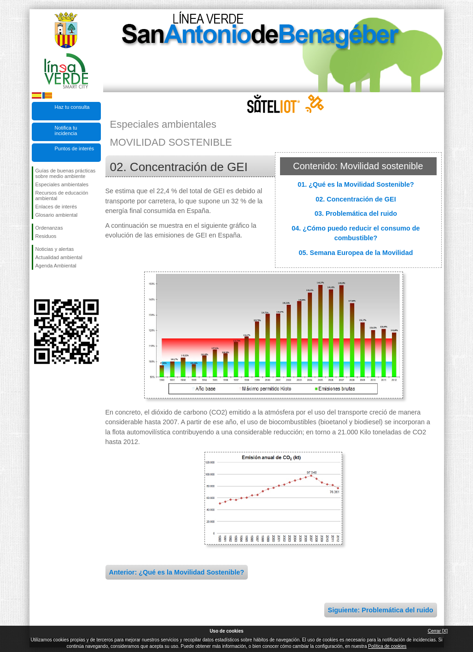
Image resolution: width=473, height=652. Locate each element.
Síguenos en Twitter (52, 284)
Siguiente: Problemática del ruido (380, 610)
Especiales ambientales (62, 184)
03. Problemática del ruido (356, 213)
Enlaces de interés (56, 206)
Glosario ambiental (56, 215)
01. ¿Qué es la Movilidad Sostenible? (356, 184)
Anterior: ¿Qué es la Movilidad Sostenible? (176, 572)
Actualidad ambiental (58, 257)
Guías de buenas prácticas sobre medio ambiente (65, 173)
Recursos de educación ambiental (61, 195)
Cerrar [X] (438, 631)
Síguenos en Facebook (37, 284)
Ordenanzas (49, 228)
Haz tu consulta (72, 107)
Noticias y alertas (54, 249)
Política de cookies (387, 646)
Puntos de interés (74, 148)
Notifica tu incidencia (66, 130)
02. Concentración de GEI (355, 199)
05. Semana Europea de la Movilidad (356, 252)
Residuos (46, 236)
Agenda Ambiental (55, 265)
